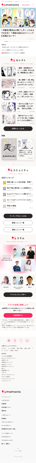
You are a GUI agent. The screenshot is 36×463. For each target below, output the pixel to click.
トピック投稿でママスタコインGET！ (13, 50)
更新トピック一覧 (18, 229)
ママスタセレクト (6, 436)
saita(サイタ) (5, 360)
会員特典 (4, 403)
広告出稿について (6, 407)
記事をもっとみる (18, 128)
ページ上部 (18, 451)
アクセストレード (6, 380)
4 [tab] (17, 42)
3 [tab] (13, 42)
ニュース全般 (11, 348)
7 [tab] (29, 42)
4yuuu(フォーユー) (6, 364)
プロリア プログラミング (8, 374)
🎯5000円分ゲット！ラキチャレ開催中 (13, 53)
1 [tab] (6, 42)
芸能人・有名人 (14, 350)
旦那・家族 (20, 348)
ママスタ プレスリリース (8, 378)
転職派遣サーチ (6, 370)
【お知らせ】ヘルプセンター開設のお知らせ (15, 47)
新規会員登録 (25, 5)
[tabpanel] (18, 24)
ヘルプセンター (6, 400)
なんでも (4, 348)
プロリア (4, 372)
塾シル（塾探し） (6, 443)
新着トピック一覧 (18, 223)
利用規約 (4, 418)
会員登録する (18, 315)
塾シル (3, 368)
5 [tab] (21, 42)
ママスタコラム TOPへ (18, 294)
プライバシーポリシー (7, 422)
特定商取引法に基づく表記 (8, 429)
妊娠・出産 (27, 348)
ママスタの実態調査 (7, 356)
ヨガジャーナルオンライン (8, 358)
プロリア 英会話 (6, 376)
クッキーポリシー (6, 425)
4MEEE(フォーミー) (7, 362)
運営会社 (4, 410)
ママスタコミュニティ (7, 440)
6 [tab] (25, 42)
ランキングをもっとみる (18, 216)
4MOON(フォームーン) (7, 366)
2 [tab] (9, 42)
